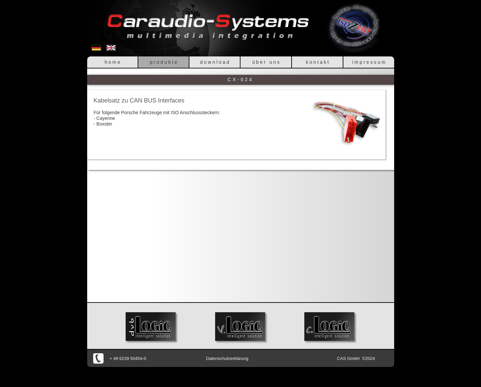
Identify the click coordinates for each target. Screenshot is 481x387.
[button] (346, 123)
